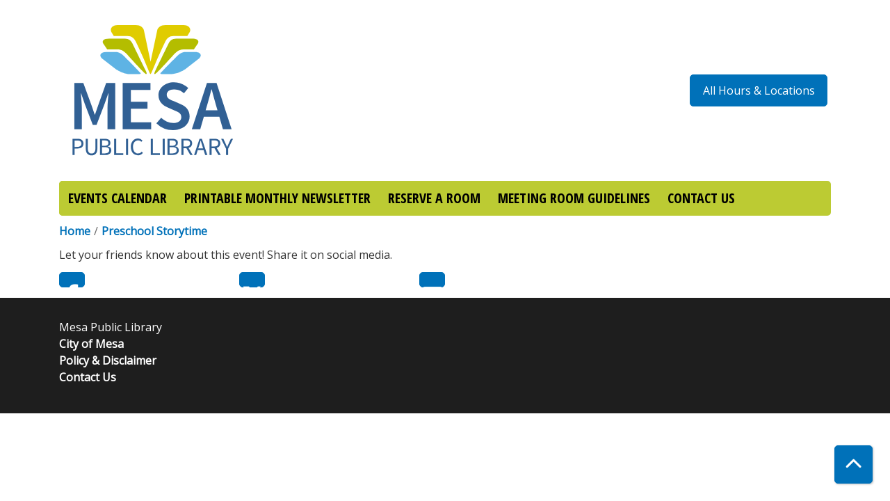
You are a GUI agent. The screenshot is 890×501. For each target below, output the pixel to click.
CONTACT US (701, 198)
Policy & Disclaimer (107, 360)
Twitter (252, 279)
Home (74, 231)
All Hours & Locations (759, 90)
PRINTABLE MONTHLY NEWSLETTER (277, 198)
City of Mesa (91, 343)
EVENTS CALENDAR (117, 198)
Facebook (72, 279)
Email (432, 279)
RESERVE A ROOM (434, 198)
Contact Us (87, 377)
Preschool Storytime (154, 231)
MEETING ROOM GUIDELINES (574, 198)
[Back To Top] (853, 464)
